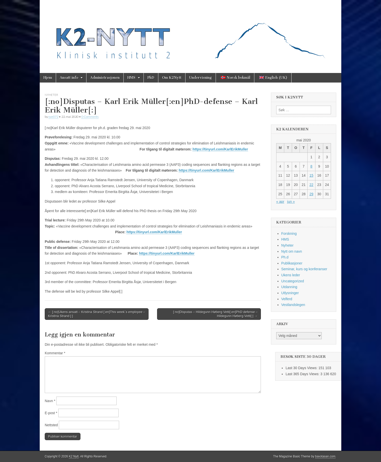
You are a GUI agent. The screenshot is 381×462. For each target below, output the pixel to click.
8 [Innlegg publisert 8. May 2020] (311, 166)
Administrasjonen (105, 77)
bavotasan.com (325, 456)
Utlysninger (290, 293)
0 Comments (90, 117)
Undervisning (200, 77)
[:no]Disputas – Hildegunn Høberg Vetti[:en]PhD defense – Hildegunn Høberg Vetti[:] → (215, 314)
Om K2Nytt (171, 77)
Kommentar (55, 353)
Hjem (47, 77)
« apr (280, 202)
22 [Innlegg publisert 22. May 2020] (311, 185)
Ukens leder (290, 275)
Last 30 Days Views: (301, 368)
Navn (50, 401)
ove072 (53, 117)
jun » (291, 202)
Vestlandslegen (293, 305)
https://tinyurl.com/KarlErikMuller (220, 149)
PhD (151, 77)
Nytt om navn (291, 251)
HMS (131, 77)
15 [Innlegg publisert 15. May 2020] (311, 175)
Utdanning (289, 287)
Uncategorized (292, 281)
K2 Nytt (74, 456)
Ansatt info (69, 77)
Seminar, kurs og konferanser (304, 269)
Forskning (289, 234)
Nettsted (51, 425)
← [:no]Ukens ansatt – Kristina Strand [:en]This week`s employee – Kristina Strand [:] (96, 314)
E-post (51, 413)
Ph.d (285, 257)
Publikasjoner (291, 263)
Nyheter (51, 94)
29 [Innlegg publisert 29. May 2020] (311, 194)
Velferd (286, 299)
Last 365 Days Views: (302, 374)
